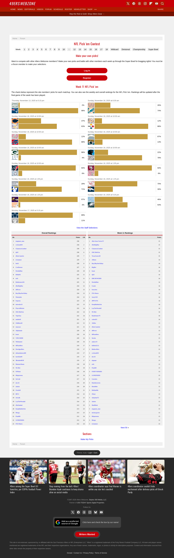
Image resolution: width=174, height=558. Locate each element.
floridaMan (19, 271)
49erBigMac (19, 286)
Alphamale (19, 330)
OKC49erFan (20, 312)
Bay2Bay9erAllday (21, 293)
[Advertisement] (87, 25)
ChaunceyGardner (21, 248)
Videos (40, 9)
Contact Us (78, 553)
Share (161, 9)
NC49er (18, 368)
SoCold (18, 379)
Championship (139, 49)
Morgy (18, 412)
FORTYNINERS (97, 371)
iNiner (94, 394)
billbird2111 (95, 345)
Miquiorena (19, 375)
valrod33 (94, 319)
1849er (94, 323)
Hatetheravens (96, 383)
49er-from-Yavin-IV (98, 241)
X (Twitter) (73, 512)
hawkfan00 (19, 356)
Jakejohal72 (95, 397)
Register (87, 78)
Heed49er (95, 386)
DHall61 (18, 274)
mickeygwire (96, 412)
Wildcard (114, 49)
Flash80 (18, 416)
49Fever (18, 289)
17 (101, 49)
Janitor (18, 386)
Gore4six (94, 379)
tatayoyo (18, 327)
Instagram (90, 512)
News (20, 9)
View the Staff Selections (87, 228)
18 (107, 49)
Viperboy (18, 316)
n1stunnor (19, 260)
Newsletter (80, 9)
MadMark (95, 405)
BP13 (17, 394)
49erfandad (19, 405)
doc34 (17, 383)
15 (90, 49)
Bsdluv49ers (95, 349)
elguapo (94, 360)
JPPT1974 (95, 301)
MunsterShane (20, 364)
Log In (87, 70)
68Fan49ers (19, 345)
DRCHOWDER (96, 278)
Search (162, 3)
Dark (95, 453)
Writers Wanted (87, 534)
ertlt (17, 278)
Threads (84, 512)
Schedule (58, 9)
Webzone (22, 3)
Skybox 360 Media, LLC (97, 500)
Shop (90, 9)
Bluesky (95, 512)
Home (13, 9)
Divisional (126, 49)
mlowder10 (19, 304)
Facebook (78, 512)
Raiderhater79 (96, 316)
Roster (68, 9)
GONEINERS (20, 420)
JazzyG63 (95, 297)
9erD (17, 263)
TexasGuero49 (96, 256)
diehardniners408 (21, 353)
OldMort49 (19, 323)
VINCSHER (19, 338)
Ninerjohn (19, 297)
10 (64, 49)
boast (17, 334)
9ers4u (94, 338)
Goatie (94, 286)
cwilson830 (19, 245)
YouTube (101, 512)
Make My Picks (87, 439)
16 (96, 49)
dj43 (17, 252)
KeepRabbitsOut (21, 409)
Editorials (30, 9)
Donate (69, 553)
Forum (48, 9)
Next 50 (124, 427)
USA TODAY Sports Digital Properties (90, 503)
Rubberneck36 (20, 282)
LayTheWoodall (20, 401)
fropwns (18, 301)
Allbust (94, 260)
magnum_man (20, 241)
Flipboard (151, 3)
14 (85, 49)
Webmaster (19, 342)
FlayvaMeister (20, 308)
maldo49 (18, 319)
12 (74, 49)
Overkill (18, 390)
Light (90, 453)
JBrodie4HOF (20, 360)
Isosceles (94, 289)
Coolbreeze (19, 267)
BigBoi (94, 267)
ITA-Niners (19, 424)
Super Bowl (153, 49)
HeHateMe (95, 390)
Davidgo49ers (20, 349)
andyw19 (94, 342)
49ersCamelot (20, 256)
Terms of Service (101, 553)
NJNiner (18, 371)
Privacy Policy (88, 553)
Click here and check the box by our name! (101, 522)
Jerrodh (18, 397)
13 (80, 49)
